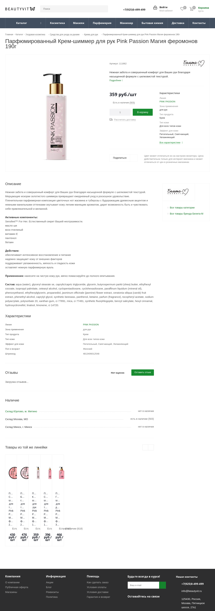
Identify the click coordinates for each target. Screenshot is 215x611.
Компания (12, 550)
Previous (145, 448)
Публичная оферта (16, 561)
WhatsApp (148, 578)
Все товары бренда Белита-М (186, 213)
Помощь (93, 550)
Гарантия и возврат (98, 570)
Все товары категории (182, 207)
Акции (49, 556)
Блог (49, 561)
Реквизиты (52, 566)
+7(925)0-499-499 (134, 9)
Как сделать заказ (97, 556)
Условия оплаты (96, 561)
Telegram (139, 578)
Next (151, 448)
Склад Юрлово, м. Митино (21, 411)
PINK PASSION (167, 101)
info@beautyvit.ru (192, 564)
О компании (12, 556)
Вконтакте (131, 578)
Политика (51, 570)
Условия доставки (97, 566)
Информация (56, 550)
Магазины (11, 566)
